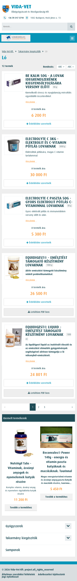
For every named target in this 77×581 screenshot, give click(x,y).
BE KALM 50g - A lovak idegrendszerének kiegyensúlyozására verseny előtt (44, 81)
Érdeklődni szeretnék (38, 124)
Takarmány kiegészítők (29, 51)
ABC (61, 66)
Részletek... (31, 102)
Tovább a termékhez (21, 507)
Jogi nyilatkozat (10, 576)
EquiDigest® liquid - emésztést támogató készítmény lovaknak (44, 331)
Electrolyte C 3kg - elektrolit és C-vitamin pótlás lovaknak (45, 143)
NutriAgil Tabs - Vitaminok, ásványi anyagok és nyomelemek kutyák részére (21, 473)
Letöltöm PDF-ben (38, 312)
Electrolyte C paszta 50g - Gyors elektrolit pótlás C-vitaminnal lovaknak (48, 202)
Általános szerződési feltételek (18, 574)
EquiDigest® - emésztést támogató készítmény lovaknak (46, 261)
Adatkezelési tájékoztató (51, 574)
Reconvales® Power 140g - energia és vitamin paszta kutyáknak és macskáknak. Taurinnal (56, 462)
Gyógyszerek (14, 526)
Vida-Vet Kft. (8, 51)
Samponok (13, 550)
